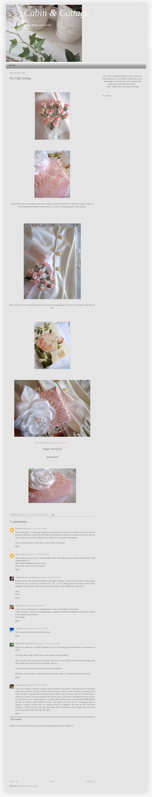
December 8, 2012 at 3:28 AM (48, 577)
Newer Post (14, 781)
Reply (17, 546)
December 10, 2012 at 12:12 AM (35, 629)
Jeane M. (19, 629)
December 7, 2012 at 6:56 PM (37, 554)
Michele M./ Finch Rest (24, 644)
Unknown (19, 529)
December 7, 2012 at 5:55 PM (35, 529)
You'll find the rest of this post (52, 442)
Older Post (90, 781)
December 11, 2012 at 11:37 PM (47, 644)
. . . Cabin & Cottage (49, 12)
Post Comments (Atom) (29, 786)
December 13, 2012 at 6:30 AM (35, 685)
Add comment (15, 719)
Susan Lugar (20, 554)
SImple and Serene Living (25, 577)
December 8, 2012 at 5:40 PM (32, 606)
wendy (17, 606)
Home (12, 65)
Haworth (18, 685)
